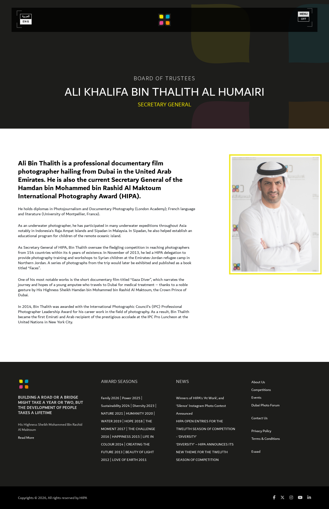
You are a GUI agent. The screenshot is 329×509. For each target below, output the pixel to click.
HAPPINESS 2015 (126, 437)
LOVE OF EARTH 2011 (129, 460)
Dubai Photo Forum (265, 405)
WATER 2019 (111, 421)
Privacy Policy (261, 431)
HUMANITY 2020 (140, 413)
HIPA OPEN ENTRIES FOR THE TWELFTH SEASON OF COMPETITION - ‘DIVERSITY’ (205, 429)
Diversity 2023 (144, 406)
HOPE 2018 (133, 421)
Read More (26, 438)
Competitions (261, 390)
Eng (27, 24)
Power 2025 (131, 398)
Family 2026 (110, 398)
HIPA (83, 498)
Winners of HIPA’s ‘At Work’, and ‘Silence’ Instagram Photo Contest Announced (201, 405)
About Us (258, 382)
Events (256, 397)
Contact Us (259, 418)
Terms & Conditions (265, 439)
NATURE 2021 (112, 413)
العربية (27, 18)
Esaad (255, 451)
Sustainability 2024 (116, 406)
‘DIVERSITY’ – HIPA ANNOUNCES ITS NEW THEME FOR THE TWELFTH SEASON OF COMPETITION (205, 452)
